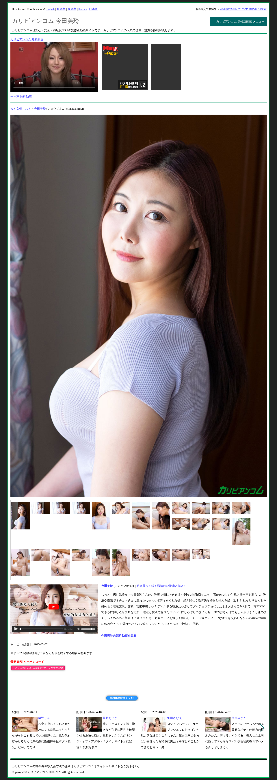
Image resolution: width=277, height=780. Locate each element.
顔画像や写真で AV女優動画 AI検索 (243, 9)
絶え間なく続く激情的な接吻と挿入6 (161, 585)
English (50, 9)
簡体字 (72, 9)
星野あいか (110, 718)
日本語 (93, 9)
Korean (82, 9)
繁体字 (61, 9)
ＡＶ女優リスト (20, 108)
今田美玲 (40, 108)
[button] (262, 728)
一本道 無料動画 (21, 96)
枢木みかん (239, 718)
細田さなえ (174, 718)
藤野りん (44, 718)
